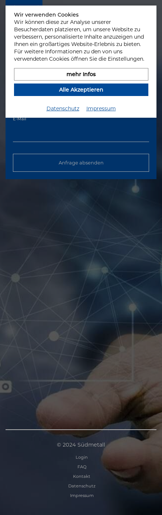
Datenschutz (62, 108)
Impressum (101, 108)
